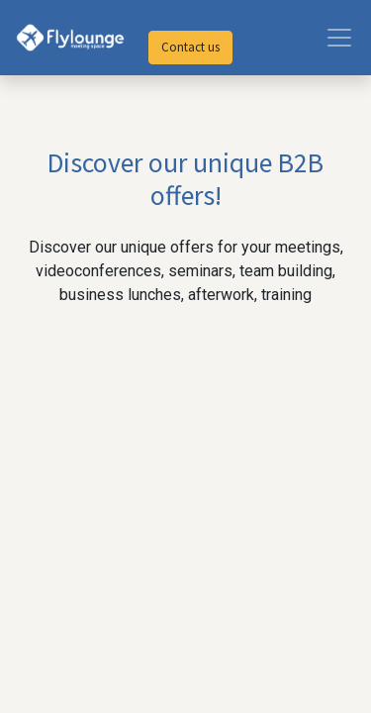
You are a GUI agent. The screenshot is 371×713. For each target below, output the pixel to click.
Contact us (190, 47)
